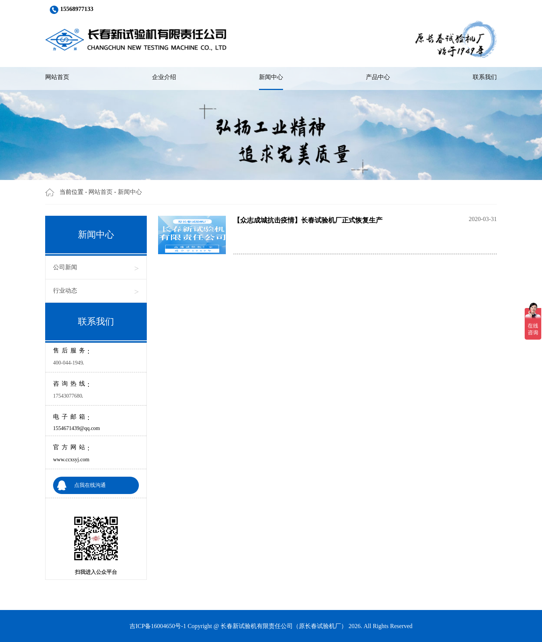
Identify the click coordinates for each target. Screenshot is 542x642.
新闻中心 (271, 77)
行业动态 (96, 291)
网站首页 (57, 77)
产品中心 (378, 77)
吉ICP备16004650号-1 (157, 626)
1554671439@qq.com (76, 428)
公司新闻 (96, 267)
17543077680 (67, 396)
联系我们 (485, 77)
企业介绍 (164, 77)
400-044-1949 (68, 363)
